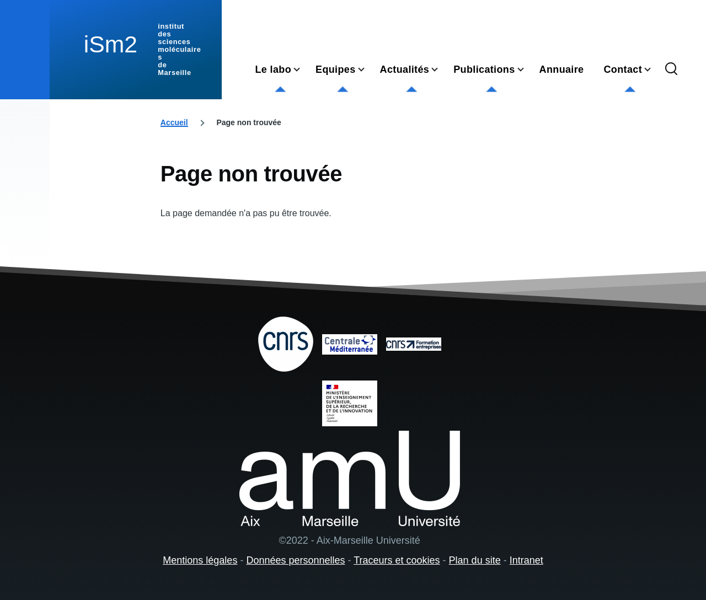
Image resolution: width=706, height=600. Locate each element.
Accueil (174, 122)
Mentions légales (200, 560)
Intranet (526, 560)
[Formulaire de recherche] (671, 69)
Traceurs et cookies (397, 560)
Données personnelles (295, 560)
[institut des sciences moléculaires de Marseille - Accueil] (135, 50)
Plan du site (475, 560)
